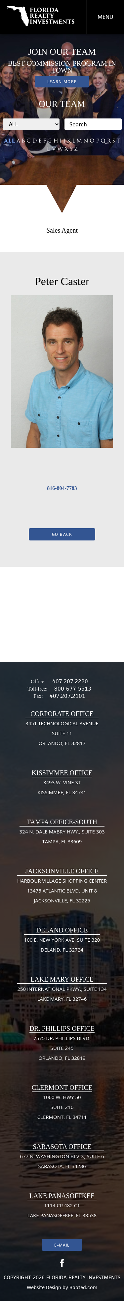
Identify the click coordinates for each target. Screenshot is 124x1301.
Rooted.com (83, 1287)
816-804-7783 (62, 488)
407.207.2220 (70, 681)
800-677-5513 (72, 688)
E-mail (61, 1245)
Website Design (44, 1287)
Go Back (62, 534)
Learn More (62, 81)
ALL (9, 141)
